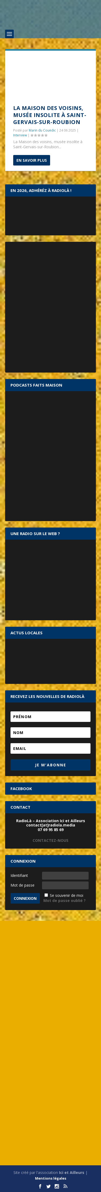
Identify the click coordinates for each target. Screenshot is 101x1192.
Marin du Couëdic (42, 130)
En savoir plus (31, 160)
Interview (20, 135)
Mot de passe (22, 885)
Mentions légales (50, 1178)
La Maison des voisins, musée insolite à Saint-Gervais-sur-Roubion (49, 115)
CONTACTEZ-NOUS (50, 840)
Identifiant (19, 875)
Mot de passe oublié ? (64, 900)
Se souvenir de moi (66, 895)
